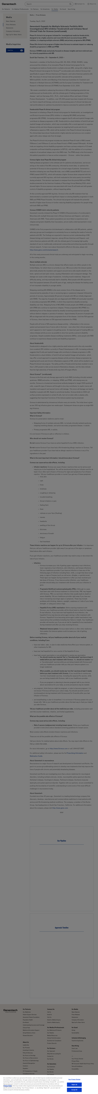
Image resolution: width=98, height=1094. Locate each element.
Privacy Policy (8, 1088)
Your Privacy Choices (74, 1082)
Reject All (74, 1087)
